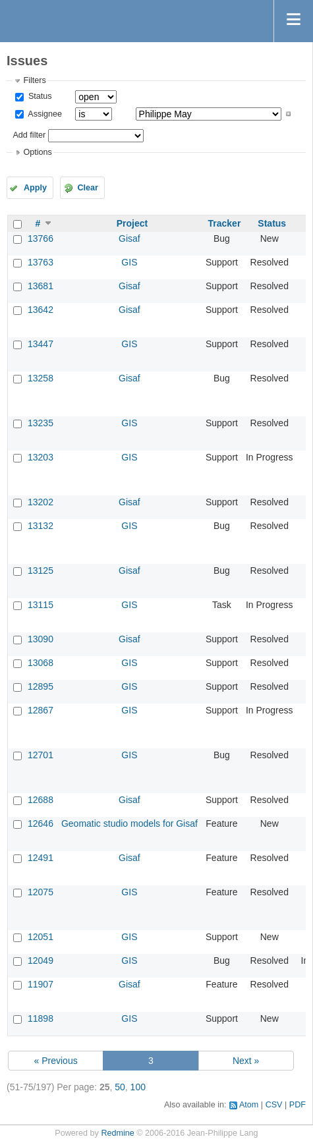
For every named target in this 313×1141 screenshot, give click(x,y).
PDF (297, 1104)
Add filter (29, 135)
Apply (35, 187)
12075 (40, 892)
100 (138, 1087)
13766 (40, 238)
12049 (40, 960)
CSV (274, 1104)
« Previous (56, 1060)
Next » (246, 1060)
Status (38, 96)
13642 (40, 309)
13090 (40, 639)
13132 (40, 525)
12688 (40, 799)
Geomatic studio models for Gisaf (129, 823)
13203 (40, 457)
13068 (40, 662)
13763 (40, 262)
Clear (87, 187)
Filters (34, 80)
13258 (40, 378)
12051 (40, 937)
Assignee (44, 114)
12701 (40, 755)
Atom (248, 1104)
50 (120, 1087)
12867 (40, 710)
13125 (40, 570)
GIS (129, 262)
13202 (40, 502)
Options (37, 152)
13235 (40, 423)
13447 (40, 344)
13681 (40, 286)
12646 (40, 823)
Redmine (117, 1133)
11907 (40, 984)
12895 (40, 686)
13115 (40, 604)
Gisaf (129, 238)
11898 (40, 1018)
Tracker (224, 223)
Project (132, 223)
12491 (40, 857)
